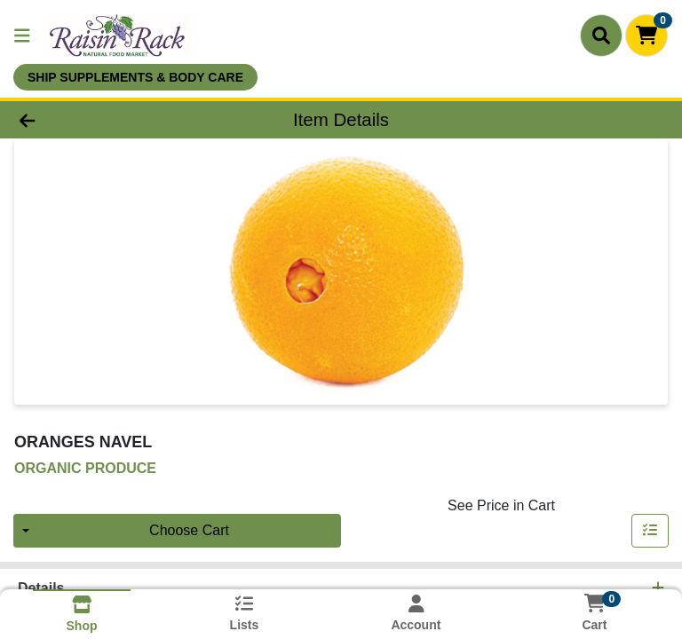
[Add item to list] (650, 531)
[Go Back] (96, 119)
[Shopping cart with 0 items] (646, 35)
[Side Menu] (22, 35)
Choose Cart (189, 530)
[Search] (601, 35)
